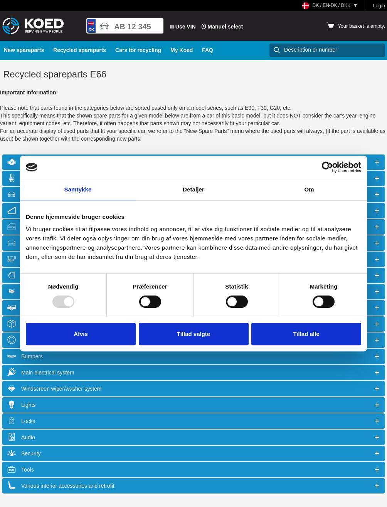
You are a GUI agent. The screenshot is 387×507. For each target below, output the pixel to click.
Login (379, 5)
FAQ (207, 50)
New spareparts (24, 50)
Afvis (81, 334)
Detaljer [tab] (193, 189)
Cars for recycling (138, 50)
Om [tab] (309, 189)
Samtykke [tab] (78, 189)
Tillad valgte (193, 334)
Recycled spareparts (79, 50)
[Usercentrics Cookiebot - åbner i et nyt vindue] (327, 167)
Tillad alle (306, 334)
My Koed (181, 50)
